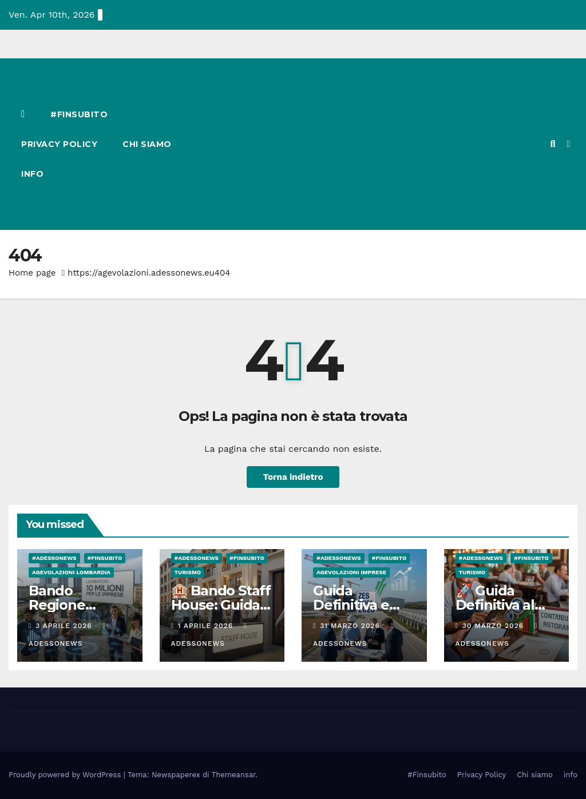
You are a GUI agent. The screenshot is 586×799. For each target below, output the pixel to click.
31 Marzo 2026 (351, 626)
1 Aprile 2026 (207, 626)
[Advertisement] (370, 144)
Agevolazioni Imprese (351, 572)
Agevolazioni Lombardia (71, 572)
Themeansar (234, 774)
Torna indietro (293, 477)
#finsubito (105, 558)
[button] (552, 143)
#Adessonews (54, 558)
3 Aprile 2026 (64, 626)
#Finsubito (79, 114)
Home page (32, 273)
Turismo (188, 572)
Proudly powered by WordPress (66, 774)
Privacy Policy (59, 144)
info (32, 174)
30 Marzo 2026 (494, 626)
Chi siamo (147, 144)
